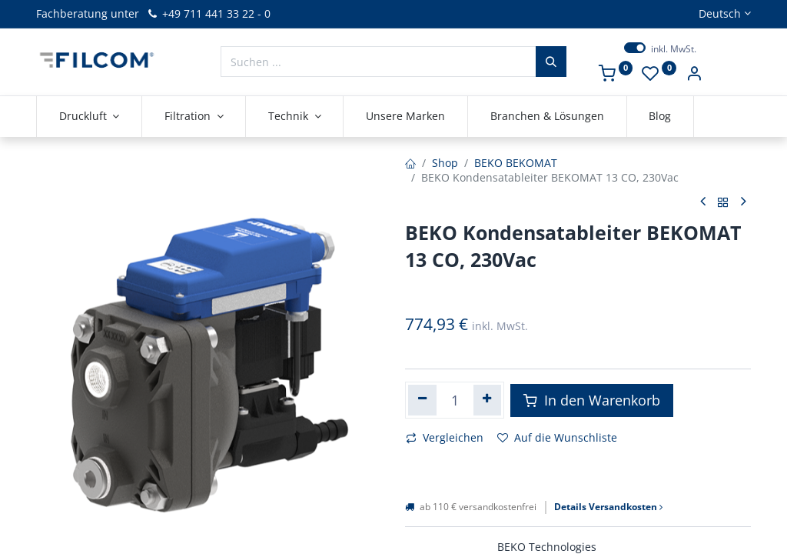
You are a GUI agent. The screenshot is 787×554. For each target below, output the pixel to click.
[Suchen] (551, 61)
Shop (445, 162)
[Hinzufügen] (487, 400)
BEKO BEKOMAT (515, 162)
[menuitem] (405, 116)
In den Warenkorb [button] (591, 400)
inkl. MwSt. (673, 49)
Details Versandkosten (608, 507)
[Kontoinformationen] (694, 75)
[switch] (635, 47)
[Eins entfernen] (422, 400)
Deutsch (720, 13)
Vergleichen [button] (444, 437)
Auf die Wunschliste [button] (557, 437)
